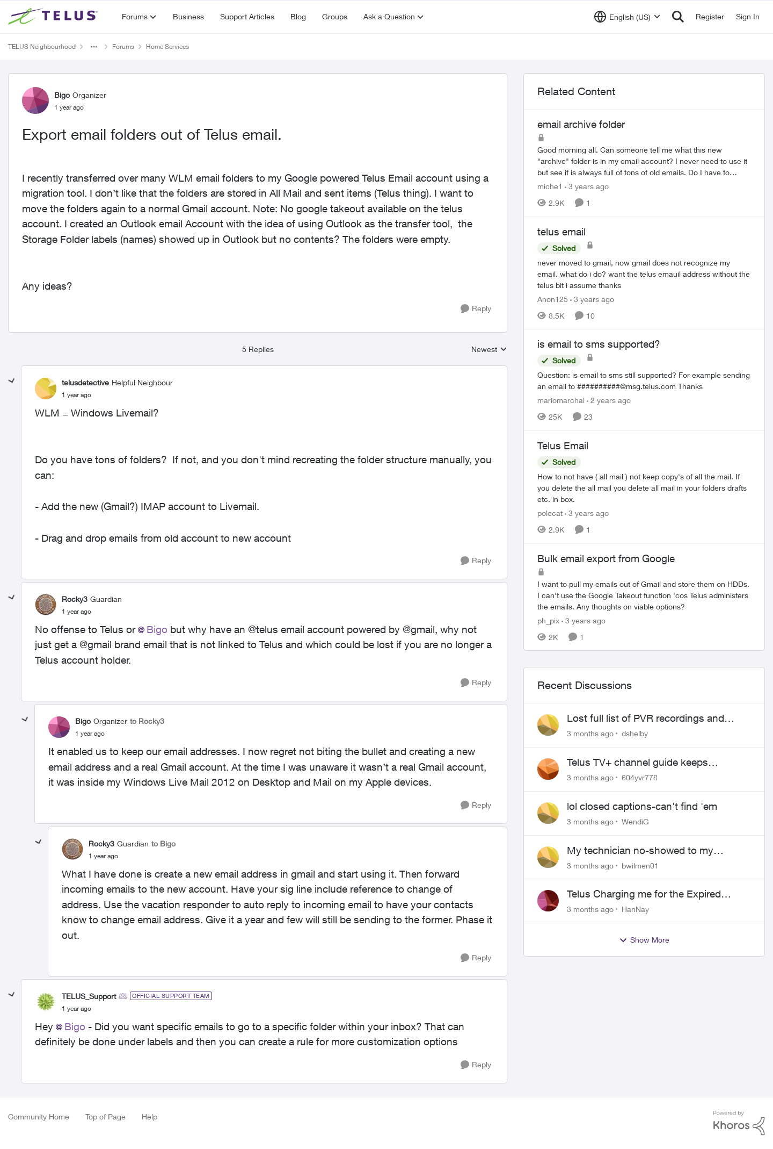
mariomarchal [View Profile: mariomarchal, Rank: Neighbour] (561, 400)
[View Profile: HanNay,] (548, 900)
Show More (644, 940)
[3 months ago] (590, 733)
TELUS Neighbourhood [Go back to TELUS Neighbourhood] (42, 46)
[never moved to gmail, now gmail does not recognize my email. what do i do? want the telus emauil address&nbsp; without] (644, 273)
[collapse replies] (11, 381)
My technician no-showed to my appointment (640, 850)
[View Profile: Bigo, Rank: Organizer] (35, 100)
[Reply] (475, 308)
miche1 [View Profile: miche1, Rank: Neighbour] (550, 186)
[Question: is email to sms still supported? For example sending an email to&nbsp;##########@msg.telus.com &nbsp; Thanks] (644, 380)
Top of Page (105, 1116)
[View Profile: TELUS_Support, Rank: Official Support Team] (45, 1001)
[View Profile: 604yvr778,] (548, 769)
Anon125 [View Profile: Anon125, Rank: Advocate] (552, 298)
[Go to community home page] (54, 16)
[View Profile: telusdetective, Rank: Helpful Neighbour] (45, 388)
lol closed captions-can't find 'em (642, 806)
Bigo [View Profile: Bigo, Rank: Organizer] (62, 94)
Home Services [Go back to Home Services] (167, 46)
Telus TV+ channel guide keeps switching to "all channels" (637, 762)
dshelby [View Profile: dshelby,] (635, 733)
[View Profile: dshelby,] (548, 725)
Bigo (157, 629)
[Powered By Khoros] (739, 1123)
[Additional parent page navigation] (93, 46)
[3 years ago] (587, 186)
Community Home (38, 1116)
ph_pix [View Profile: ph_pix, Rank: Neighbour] (548, 619)
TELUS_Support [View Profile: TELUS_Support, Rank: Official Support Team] (89, 996)
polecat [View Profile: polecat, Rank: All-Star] (550, 513)
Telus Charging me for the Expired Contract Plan (644, 894)
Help (149, 1116)
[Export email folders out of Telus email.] (76, 395)
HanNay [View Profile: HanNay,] (635, 909)
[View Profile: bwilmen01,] (548, 857)
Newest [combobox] (489, 349)
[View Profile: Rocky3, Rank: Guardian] (45, 604)
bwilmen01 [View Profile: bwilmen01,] (640, 865)
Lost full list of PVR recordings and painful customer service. (645, 718)
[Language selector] (627, 16)
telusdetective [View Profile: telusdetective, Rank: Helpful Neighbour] (85, 382)
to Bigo (163, 843)
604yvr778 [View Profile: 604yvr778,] (640, 777)
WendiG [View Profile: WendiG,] (635, 821)
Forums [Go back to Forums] (123, 46)
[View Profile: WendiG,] (548, 813)
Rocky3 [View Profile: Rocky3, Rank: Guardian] (74, 599)
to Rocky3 (147, 721)
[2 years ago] (609, 400)
